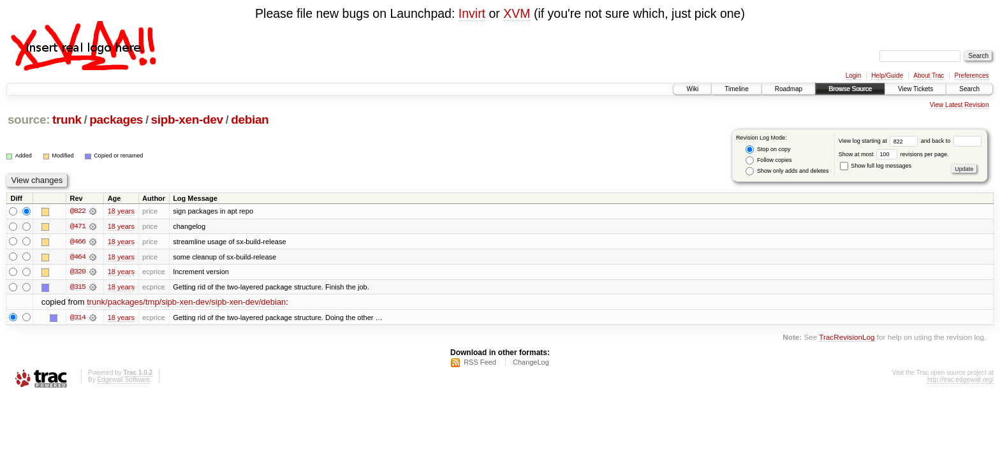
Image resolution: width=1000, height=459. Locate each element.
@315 (77, 287)
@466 (77, 242)
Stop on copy (768, 149)
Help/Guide (887, 75)
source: (29, 119)
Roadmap (788, 88)
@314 (77, 318)
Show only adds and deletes (787, 171)
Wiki (692, 88)
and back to (951, 141)
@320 (77, 272)
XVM (516, 13)
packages (116, 119)
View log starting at (880, 141)
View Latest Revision (959, 104)
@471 (77, 226)
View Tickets (915, 88)
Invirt (472, 13)
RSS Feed (480, 363)
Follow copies (768, 160)
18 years (121, 211)
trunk (67, 119)
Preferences (972, 75)
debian (249, 119)
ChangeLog (531, 363)
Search (969, 88)
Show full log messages (875, 166)
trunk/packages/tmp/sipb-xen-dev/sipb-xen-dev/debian (186, 303)
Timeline (736, 88)
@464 (77, 257)
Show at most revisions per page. (894, 154)
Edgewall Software (123, 380)
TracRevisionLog (846, 337)
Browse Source (850, 88)
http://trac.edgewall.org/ (960, 380)
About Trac (928, 75)
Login (853, 75)
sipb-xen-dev (187, 119)
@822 (77, 211)
